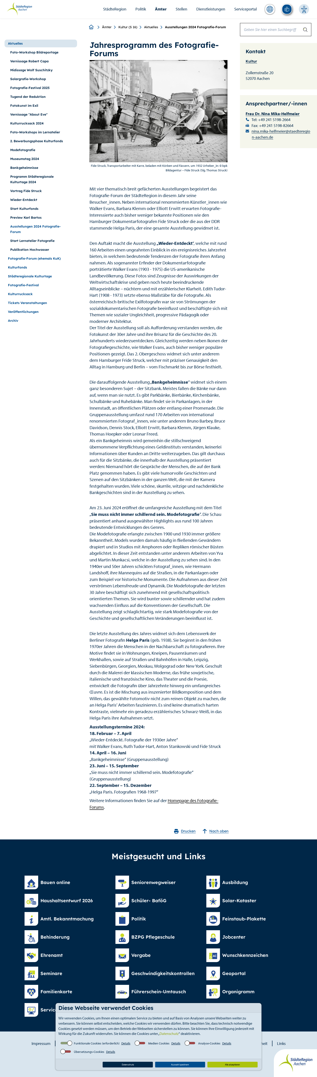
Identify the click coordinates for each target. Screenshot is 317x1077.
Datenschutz (169, 1033)
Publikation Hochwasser (29, 250)
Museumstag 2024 (24, 159)
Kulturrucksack (20, 294)
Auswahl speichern (180, 1064)
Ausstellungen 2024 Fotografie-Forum (35, 229)
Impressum (41, 1043)
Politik (140, 9)
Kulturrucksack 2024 (27, 123)
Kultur (251, 61)
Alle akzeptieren (232, 1064)
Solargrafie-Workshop (28, 79)
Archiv (13, 321)
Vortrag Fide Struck (26, 191)
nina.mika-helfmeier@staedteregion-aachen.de (281, 134)
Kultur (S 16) (127, 27)
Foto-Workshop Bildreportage (34, 52)
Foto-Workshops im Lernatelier (35, 132)
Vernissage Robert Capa (29, 61)
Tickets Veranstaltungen (27, 303)
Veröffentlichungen (23, 312)
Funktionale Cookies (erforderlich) (97, 1043)
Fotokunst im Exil (24, 106)
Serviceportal (245, 9)
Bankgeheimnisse (24, 168)
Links (281, 1043)
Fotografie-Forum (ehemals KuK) (34, 258)
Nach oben (215, 831)
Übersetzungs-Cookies (89, 1052)
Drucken (185, 831)
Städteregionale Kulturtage (30, 276)
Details (125, 1043)
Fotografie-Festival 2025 (30, 88)
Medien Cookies (159, 1043)
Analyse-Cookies (209, 1043)
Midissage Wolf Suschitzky (31, 70)
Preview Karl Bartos (26, 217)
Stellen (181, 9)
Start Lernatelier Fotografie (32, 241)
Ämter (161, 9)
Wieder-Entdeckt (23, 200)
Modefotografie (22, 150)
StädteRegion (114, 9)
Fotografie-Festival (23, 285)
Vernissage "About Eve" (28, 114)
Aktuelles (151, 27)
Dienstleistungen (210, 9)
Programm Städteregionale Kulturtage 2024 (32, 179)
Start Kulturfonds (24, 209)
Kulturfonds (17, 267)
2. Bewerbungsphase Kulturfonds (36, 141)
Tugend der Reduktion (28, 97)
